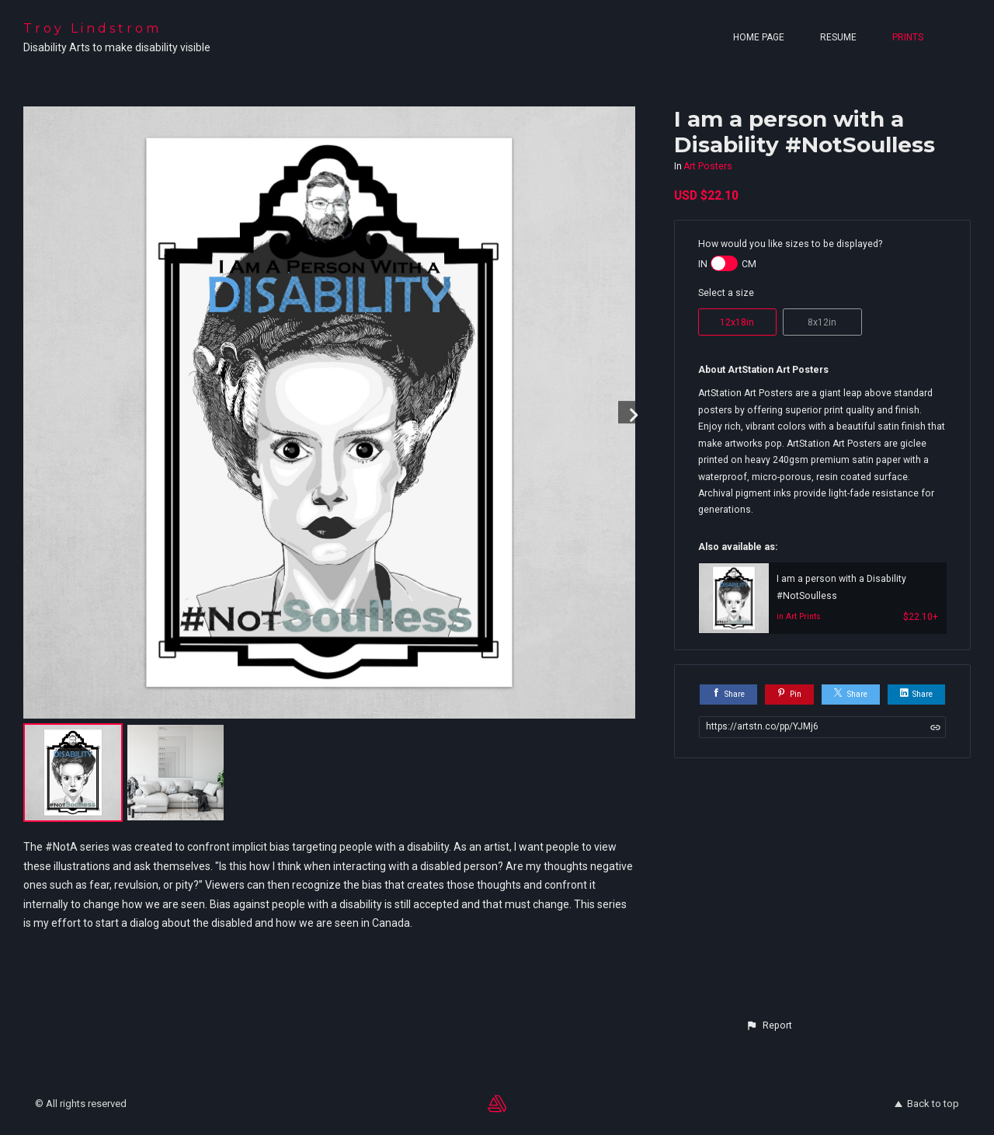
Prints (907, 37)
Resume (838, 37)
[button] (768, 1025)
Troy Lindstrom (92, 28)
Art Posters (707, 166)
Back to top (927, 1103)
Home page (758, 37)
